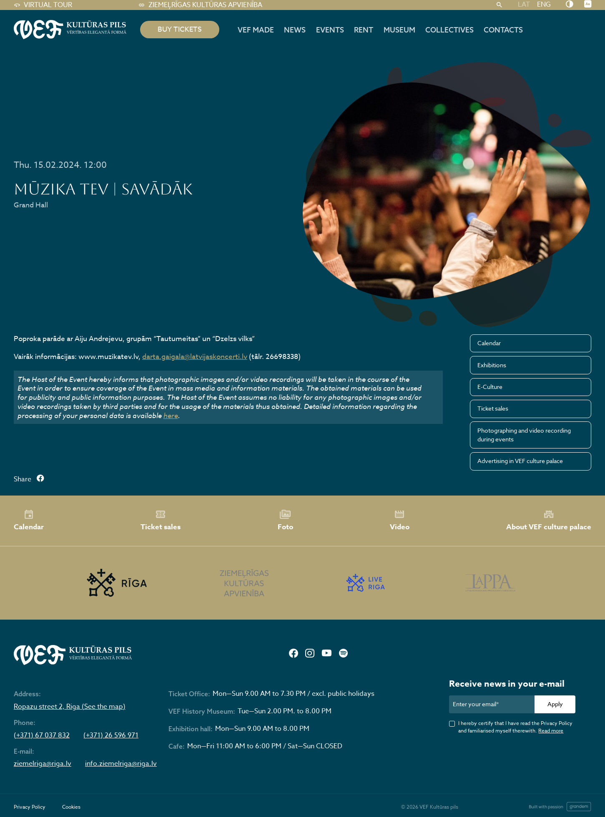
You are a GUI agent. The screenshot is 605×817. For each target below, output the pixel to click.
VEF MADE (256, 29)
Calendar (489, 343)
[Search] (499, 5)
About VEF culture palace (548, 520)
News (295, 29)
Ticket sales (492, 408)
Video (399, 520)
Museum (399, 29)
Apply (555, 704)
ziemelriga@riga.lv (42, 764)
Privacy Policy (29, 806)
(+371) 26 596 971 (110, 735)
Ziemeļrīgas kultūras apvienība (200, 5)
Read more (550, 730)
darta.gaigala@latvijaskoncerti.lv (194, 356)
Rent (363, 29)
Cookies (71, 806)
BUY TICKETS (180, 29)
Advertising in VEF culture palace (520, 461)
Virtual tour (43, 5)
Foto (285, 520)
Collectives (449, 29)
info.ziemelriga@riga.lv (121, 764)
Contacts (503, 29)
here (170, 415)
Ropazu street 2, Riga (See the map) (70, 706)
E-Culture (489, 387)
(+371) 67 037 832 (42, 735)
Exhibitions (491, 365)
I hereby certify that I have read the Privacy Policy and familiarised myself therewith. (515, 727)
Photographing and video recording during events (524, 434)
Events (330, 29)
